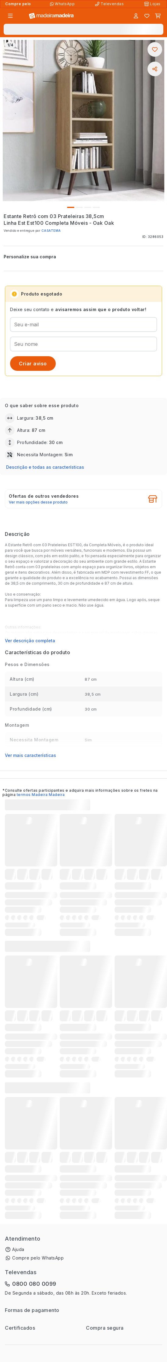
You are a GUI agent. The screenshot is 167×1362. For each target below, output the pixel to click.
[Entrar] (135, 15)
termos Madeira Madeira (41, 794)
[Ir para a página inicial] (51, 16)
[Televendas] (110, 4)
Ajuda (18, 1249)
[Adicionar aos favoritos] (154, 49)
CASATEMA (51, 230)
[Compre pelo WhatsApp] (63, 4)
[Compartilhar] (154, 69)
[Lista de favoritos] (146, 15)
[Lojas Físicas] (153, 4)
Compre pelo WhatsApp (38, 1257)
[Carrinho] (157, 15)
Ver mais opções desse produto (38, 502)
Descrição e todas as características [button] (45, 467)
